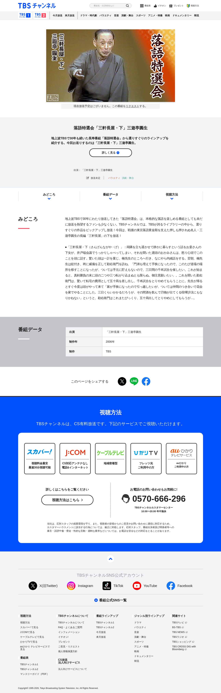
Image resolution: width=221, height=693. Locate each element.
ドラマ (137, 622)
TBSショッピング (181, 641)
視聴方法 (195, 5)
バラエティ (105, 15)
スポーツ (141, 15)
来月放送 (69, 15)
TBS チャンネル (37, 6)
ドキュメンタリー (182, 15)
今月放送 (57, 15)
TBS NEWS (178, 632)
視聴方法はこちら (65, 500)
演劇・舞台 (127, 15)
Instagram (85, 586)
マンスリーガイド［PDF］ (34, 674)
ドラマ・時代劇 (88, 15)
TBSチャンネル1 (25, 15)
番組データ (110, 194)
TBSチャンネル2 (40, 15)
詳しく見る (109, 152)
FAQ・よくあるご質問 (70, 627)
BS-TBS (176, 627)
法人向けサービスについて (72, 669)
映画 (167, 15)
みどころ (49, 194)
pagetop (110, 558)
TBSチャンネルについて (71, 622)
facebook (146, 381)
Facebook (185, 586)
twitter (122, 381)
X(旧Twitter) (49, 586)
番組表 (147, 5)
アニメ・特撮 (155, 15)
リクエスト (132, 106)
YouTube (150, 586)
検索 (127, 5)
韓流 (196, 15)
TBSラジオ (178, 637)
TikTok (118, 586)
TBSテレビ (178, 622)
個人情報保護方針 (67, 651)
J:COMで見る (27, 632)
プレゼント (178, 5)
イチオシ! (63, 637)
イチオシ (162, 5)
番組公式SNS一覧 (113, 600)
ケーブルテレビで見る (32, 637)
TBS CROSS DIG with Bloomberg (184, 648)
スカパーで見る (29, 627)
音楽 (116, 15)
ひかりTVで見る (29, 641)
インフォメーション (69, 632)
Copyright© (23, 688)
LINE (134, 381)
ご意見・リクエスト (69, 646)
